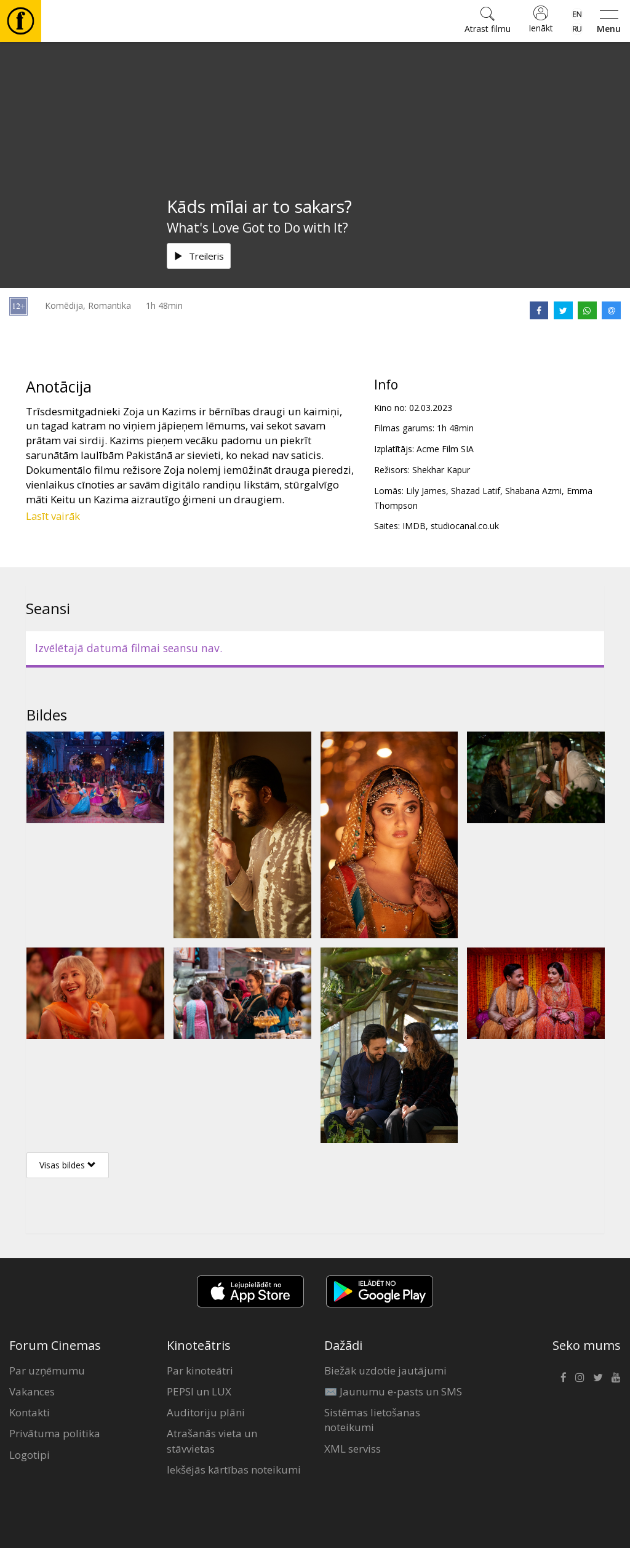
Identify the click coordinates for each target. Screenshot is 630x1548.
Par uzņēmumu (47, 1370)
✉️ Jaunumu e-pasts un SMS (393, 1391)
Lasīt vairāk (53, 516)
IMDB (414, 526)
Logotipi (29, 1455)
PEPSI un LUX (199, 1391)
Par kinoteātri (200, 1370)
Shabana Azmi (533, 491)
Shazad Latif (475, 491)
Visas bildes (67, 1165)
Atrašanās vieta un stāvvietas (212, 1440)
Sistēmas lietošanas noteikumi (372, 1419)
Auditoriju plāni (206, 1412)
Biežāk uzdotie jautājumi (385, 1370)
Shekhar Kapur (441, 470)
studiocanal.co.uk (465, 526)
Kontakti (29, 1412)
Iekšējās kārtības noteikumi (234, 1469)
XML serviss (352, 1449)
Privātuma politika (54, 1433)
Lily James (426, 491)
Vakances (32, 1391)
